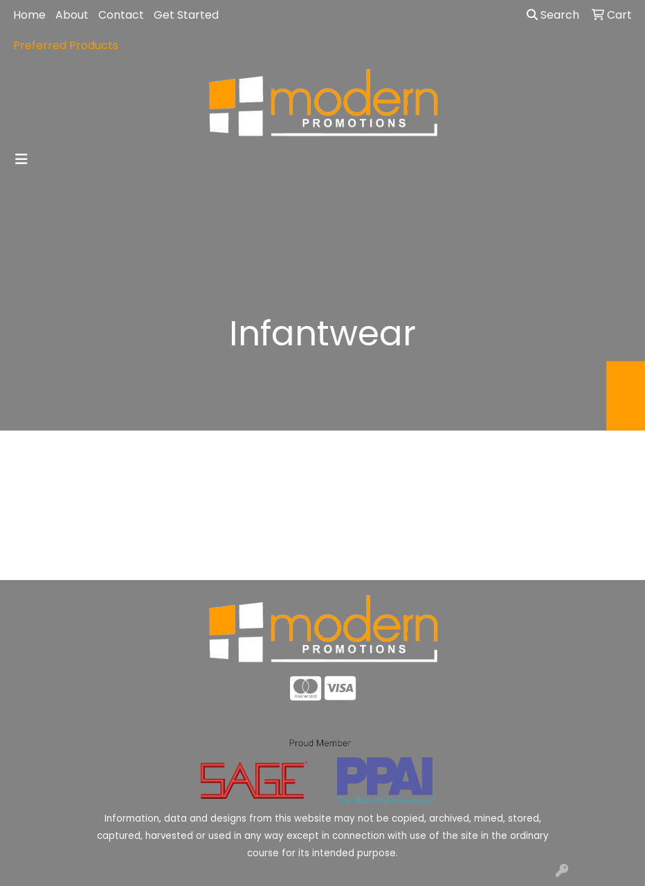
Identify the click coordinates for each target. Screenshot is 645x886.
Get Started (186, 15)
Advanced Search (565, 559)
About (72, 15)
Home (29, 15)
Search (553, 15)
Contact (121, 15)
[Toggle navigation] (21, 159)
